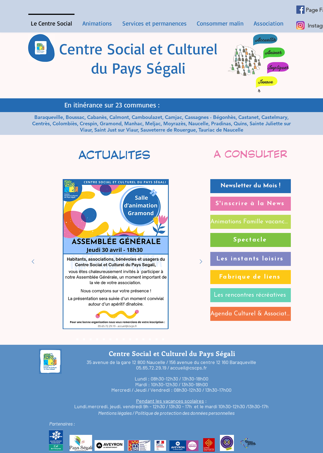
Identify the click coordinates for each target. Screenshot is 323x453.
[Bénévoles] (163, 339)
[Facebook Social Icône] (300, 9)
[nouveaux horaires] (150, 339)
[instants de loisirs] (143, 339)
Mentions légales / (116, 413)
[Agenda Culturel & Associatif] (250, 314)
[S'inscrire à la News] (250, 204)
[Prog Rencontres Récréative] (124, 339)
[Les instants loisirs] (250, 259)
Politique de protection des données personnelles (184, 413)
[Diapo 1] (161, 98)
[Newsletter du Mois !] (250, 186)
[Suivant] (201, 261)
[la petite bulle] (117, 339)
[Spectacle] (250, 240)
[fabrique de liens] (137, 339)
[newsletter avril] (77, 339)
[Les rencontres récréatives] (250, 295)
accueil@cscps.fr (188, 368)
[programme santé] (130, 339)
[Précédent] (33, 261)
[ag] (71, 339)
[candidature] (84, 339)
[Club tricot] (157, 339)
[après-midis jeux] (104, 339)
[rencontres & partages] (91, 339)
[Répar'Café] (110, 339)
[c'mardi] (97, 339)
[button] (97, 21)
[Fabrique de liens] (250, 277)
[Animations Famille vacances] (250, 222)
